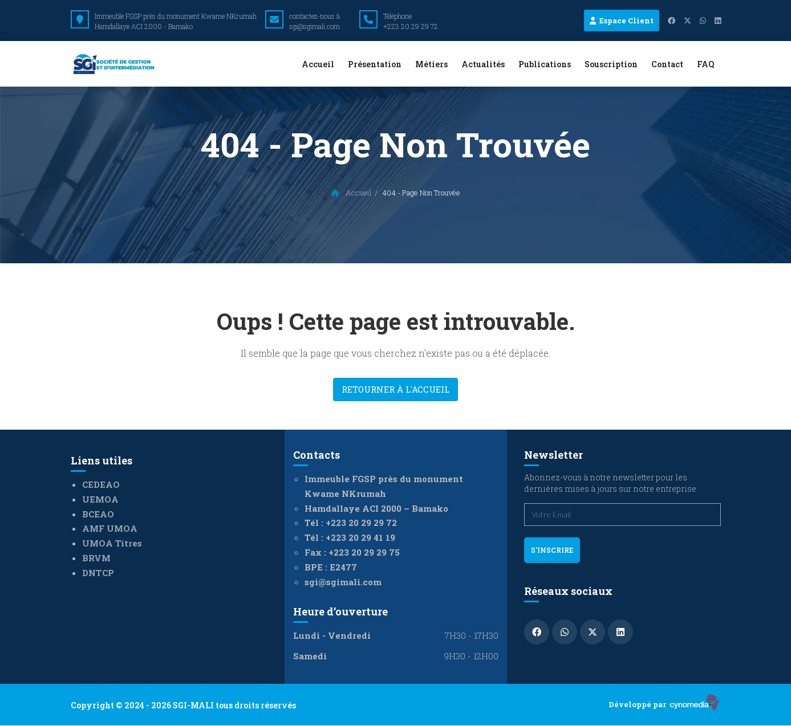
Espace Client (622, 20)
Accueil (318, 64)
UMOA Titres (112, 543)
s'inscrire (552, 549)
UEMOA (100, 499)
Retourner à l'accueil (395, 389)
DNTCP (98, 572)
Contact (667, 64)
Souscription (611, 64)
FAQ (705, 64)
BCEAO (98, 514)
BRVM (96, 558)
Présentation (374, 64)
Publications (544, 64)
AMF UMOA (109, 528)
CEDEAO (101, 484)
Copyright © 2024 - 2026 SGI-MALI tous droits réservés (183, 705)
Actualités (483, 64)
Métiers (431, 64)
